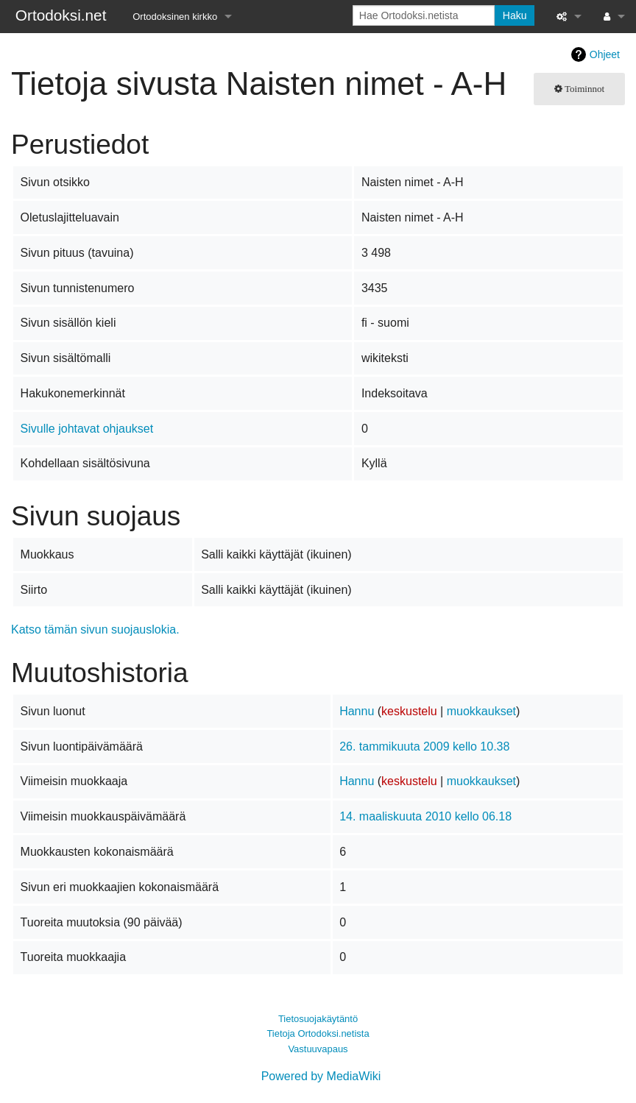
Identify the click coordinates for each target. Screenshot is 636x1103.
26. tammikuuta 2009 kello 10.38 (424, 746)
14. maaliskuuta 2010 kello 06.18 (425, 816)
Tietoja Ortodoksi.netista (317, 1033)
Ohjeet (605, 54)
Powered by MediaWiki (321, 1076)
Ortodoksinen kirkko (174, 16)
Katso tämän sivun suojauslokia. (95, 629)
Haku (515, 15)
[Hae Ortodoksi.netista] (424, 15)
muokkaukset (481, 711)
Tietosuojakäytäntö (318, 1018)
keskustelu (409, 711)
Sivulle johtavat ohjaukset (87, 428)
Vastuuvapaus (317, 1048)
